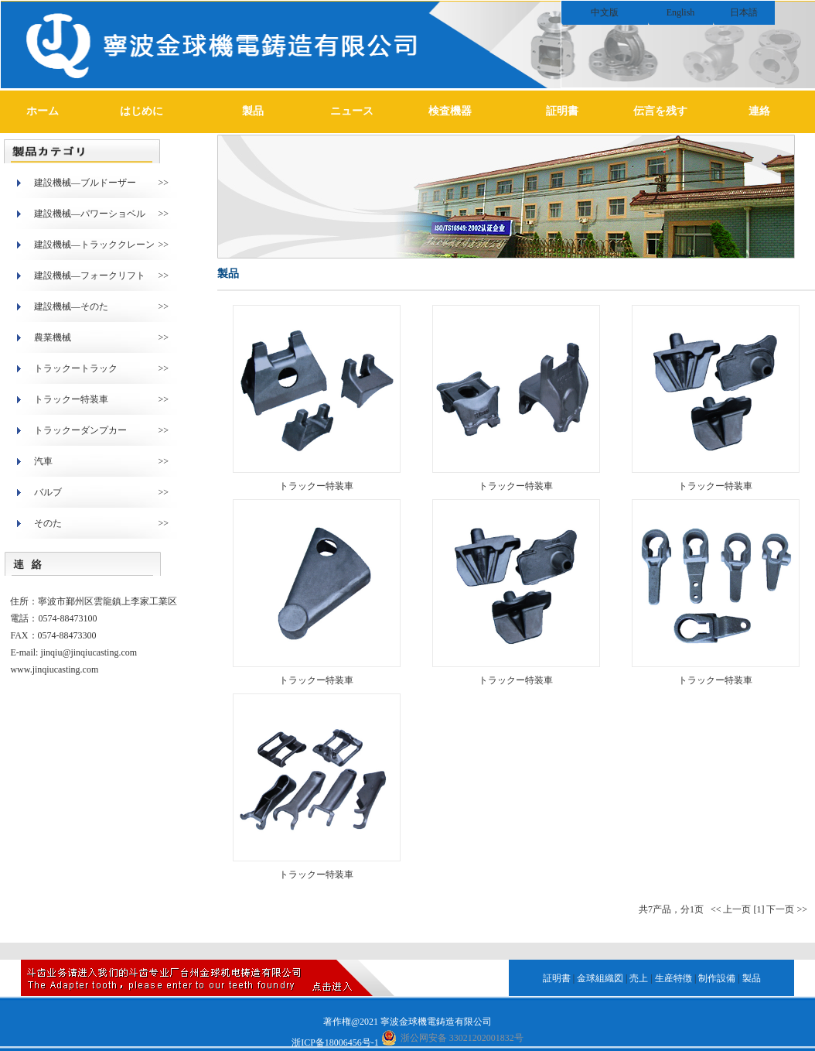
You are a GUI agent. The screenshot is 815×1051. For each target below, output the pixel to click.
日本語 (744, 12)
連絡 (759, 111)
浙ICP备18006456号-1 (335, 1042)
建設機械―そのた (71, 306)
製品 (253, 111)
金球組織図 (600, 978)
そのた (48, 523)
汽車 (43, 461)
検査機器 (450, 111)
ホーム (42, 111)
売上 (638, 978)
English (681, 12)
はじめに (141, 111)
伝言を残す (660, 111)
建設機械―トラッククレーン (94, 244)
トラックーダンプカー (80, 430)
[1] (758, 909)
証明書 (562, 111)
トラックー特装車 (71, 399)
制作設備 (716, 978)
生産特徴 (673, 978)
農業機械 (52, 337)
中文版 (605, 12)
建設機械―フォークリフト (89, 275)
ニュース (351, 111)
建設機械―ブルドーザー (85, 182)
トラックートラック (76, 368)
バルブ (48, 492)
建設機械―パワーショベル (89, 213)
